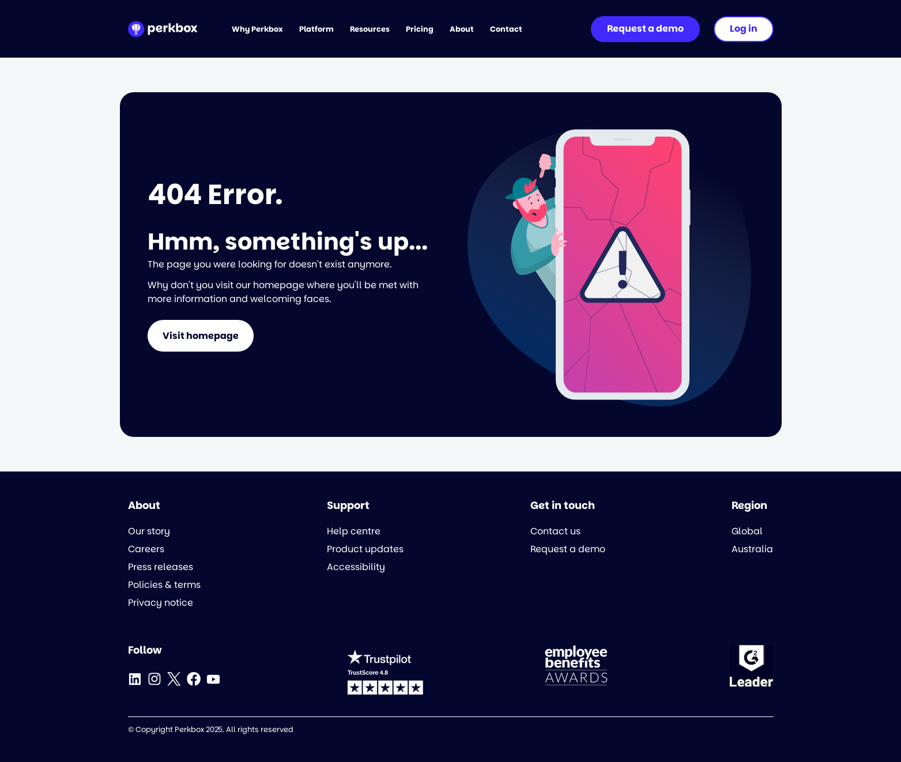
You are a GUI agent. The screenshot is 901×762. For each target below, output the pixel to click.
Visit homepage (201, 335)
